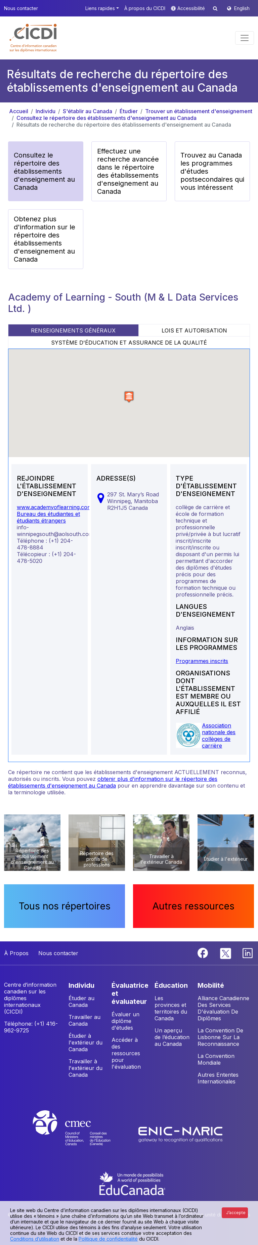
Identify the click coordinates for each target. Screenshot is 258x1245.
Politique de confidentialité (108, 1239)
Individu (45, 111)
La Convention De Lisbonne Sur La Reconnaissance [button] (220, 1037)
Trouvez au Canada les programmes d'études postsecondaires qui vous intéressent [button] (212, 171)
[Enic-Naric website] (180, 1134)
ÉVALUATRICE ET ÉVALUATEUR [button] (130, 993)
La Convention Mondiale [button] (216, 1059)
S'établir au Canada (87, 111)
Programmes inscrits (202, 661)
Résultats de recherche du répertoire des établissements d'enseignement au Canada (123, 124)
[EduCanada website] (132, 1183)
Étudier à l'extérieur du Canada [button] (85, 1042)
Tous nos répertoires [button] (65, 906)
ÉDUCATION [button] (171, 985)
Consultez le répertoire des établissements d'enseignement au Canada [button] (44, 171)
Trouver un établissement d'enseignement (198, 111)
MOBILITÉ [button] (211, 985)
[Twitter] (226, 952)
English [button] (242, 8)
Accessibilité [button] (191, 8)
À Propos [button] (16, 953)
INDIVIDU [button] (81, 985)
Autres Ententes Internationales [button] (218, 1078)
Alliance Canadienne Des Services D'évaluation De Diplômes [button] (223, 1008)
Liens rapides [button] (100, 8)
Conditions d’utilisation (34, 1239)
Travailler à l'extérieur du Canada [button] (85, 1068)
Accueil (18, 111)
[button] (33, 38)
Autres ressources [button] (193, 906)
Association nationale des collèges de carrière (218, 735)
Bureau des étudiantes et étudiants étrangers (48, 517)
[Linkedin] (247, 952)
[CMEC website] (80, 1134)
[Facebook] (204, 952)
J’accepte (236, 1212)
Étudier (129, 111)
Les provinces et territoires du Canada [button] (171, 1008)
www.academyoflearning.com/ (55, 507)
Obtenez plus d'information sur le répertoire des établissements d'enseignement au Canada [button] (44, 239)
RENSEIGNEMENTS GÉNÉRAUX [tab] (73, 330)
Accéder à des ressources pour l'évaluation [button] (126, 1053)
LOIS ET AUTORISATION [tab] (194, 330)
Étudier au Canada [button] (81, 1001)
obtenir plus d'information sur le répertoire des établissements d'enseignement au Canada (112, 782)
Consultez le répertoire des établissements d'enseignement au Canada (106, 118)
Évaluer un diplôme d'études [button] (125, 1021)
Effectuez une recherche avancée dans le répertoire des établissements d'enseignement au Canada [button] (128, 171)
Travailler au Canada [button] (84, 1020)
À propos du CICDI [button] (144, 8)
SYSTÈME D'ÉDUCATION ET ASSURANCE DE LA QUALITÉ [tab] (129, 342)
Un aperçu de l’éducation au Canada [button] (172, 1037)
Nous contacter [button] (21, 8)
